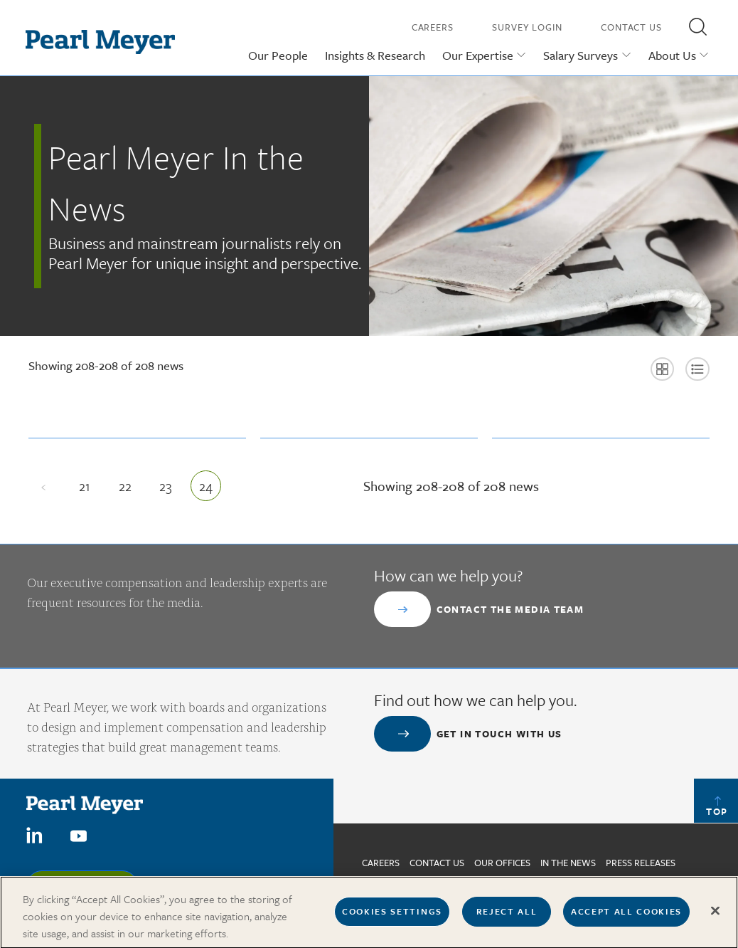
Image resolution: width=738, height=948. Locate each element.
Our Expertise (477, 55)
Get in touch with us (499, 734)
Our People (278, 55)
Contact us (437, 862)
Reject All (507, 917)
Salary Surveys (580, 55)
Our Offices (502, 862)
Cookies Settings (392, 917)
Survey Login (527, 27)
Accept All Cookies (626, 917)
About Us (672, 55)
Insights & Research (375, 55)
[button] (697, 26)
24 (210, 489)
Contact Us (631, 27)
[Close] (715, 917)
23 (170, 489)
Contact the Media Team (510, 609)
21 (89, 489)
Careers (433, 27)
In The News (568, 862)
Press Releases (640, 862)
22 (130, 489)
